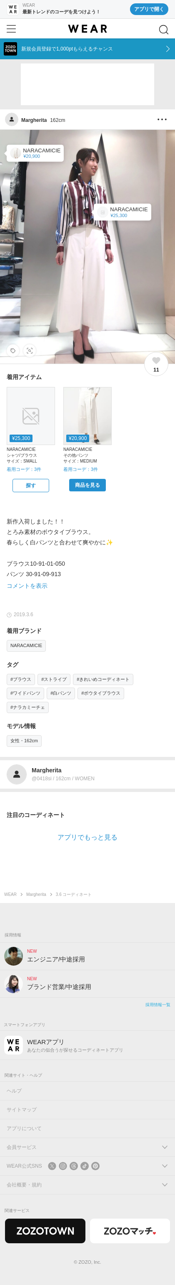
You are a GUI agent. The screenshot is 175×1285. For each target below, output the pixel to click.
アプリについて (24, 1128)
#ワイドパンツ (25, 693)
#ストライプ (54, 679)
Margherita (36, 894)
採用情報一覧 (157, 1004)
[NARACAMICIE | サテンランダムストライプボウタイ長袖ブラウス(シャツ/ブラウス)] (122, 212)
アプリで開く (149, 9)
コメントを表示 (27, 585)
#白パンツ (60, 693)
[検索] (163, 29)
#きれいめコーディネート (103, 679)
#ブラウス (20, 679)
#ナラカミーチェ (27, 707)
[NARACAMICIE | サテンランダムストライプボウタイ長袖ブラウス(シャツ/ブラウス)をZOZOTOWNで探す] (30, 485)
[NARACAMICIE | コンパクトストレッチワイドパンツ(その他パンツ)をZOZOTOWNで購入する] (87, 485)
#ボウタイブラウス (100, 693)
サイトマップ (22, 1110)
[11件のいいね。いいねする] (156, 364)
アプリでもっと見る (88, 837)
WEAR (10, 894)
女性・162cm (24, 740)
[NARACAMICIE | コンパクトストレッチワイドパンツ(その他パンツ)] (35, 153)
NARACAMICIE (26, 645)
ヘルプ (14, 1091)
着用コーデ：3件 (24, 469)
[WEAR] (87, 29)
